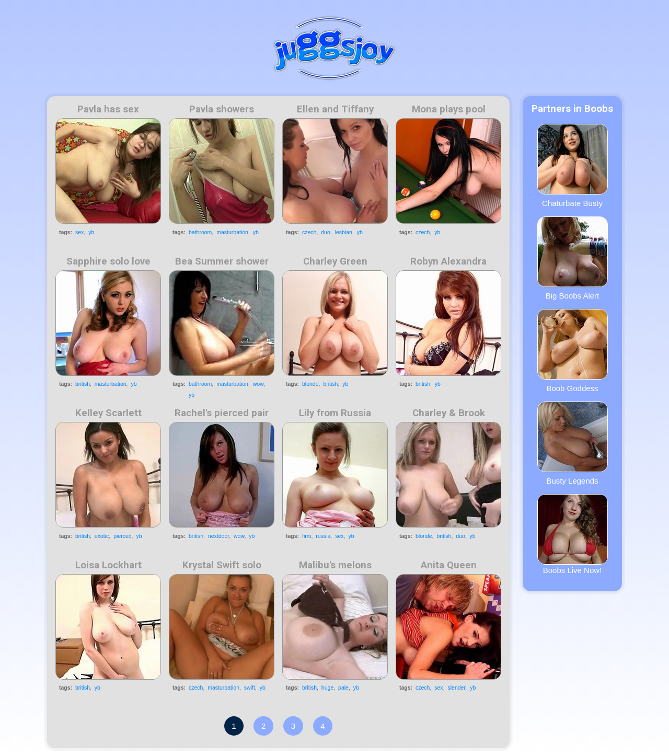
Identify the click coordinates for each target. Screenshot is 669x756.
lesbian (343, 232)
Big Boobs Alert (572, 258)
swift (249, 687)
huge (327, 687)
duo (325, 232)
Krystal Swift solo (221, 565)
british (82, 384)
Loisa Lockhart (108, 565)
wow (258, 384)
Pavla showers (221, 109)
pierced (122, 536)
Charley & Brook (448, 413)
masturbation (232, 232)
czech (309, 232)
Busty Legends (572, 443)
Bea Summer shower (222, 261)
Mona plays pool (449, 109)
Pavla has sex (108, 109)
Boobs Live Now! (572, 534)
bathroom (200, 232)
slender (456, 687)
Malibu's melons (335, 565)
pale (343, 687)
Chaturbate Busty (572, 166)
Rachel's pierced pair (222, 413)
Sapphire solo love (108, 261)
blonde (310, 384)
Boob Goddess (572, 351)
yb (91, 232)
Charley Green (335, 261)
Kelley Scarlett (108, 413)
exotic (102, 536)
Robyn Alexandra (448, 261)
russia (323, 536)
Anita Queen (449, 565)
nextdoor (218, 536)
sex (79, 232)
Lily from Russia (335, 413)
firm (307, 536)
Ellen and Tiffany (335, 109)
